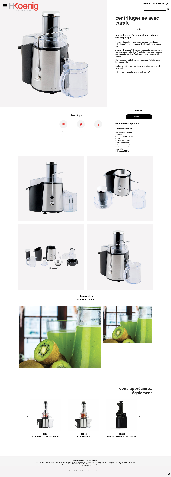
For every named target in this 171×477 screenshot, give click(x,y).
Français (147, 3)
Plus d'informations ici (85, 465)
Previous (27, 417)
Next (140, 417)
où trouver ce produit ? (129, 123)
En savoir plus (85, 472)
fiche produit (84, 296)
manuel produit (84, 299)
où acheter (139, 117)
